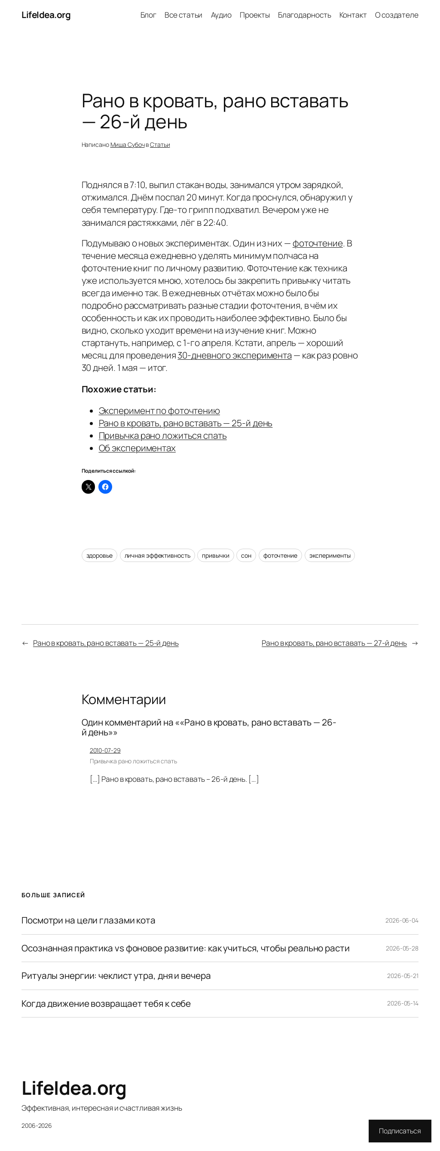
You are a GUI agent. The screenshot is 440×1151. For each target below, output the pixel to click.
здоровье (99, 555)
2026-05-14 (403, 1003)
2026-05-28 (402, 948)
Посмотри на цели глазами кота (88, 920)
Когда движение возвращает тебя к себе (106, 1003)
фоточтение (318, 243)
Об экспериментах (137, 448)
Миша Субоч (127, 144)
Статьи (160, 144)
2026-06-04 (402, 920)
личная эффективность (157, 555)
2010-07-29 (105, 750)
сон (246, 555)
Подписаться (400, 1131)
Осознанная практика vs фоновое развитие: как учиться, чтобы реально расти (185, 948)
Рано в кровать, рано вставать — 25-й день (186, 423)
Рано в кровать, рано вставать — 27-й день (334, 643)
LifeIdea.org (45, 15)
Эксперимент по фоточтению (159, 410)
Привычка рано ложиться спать (163, 435)
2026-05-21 (403, 976)
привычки (215, 555)
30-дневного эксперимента (234, 355)
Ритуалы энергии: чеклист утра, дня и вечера (116, 976)
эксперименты (330, 555)
